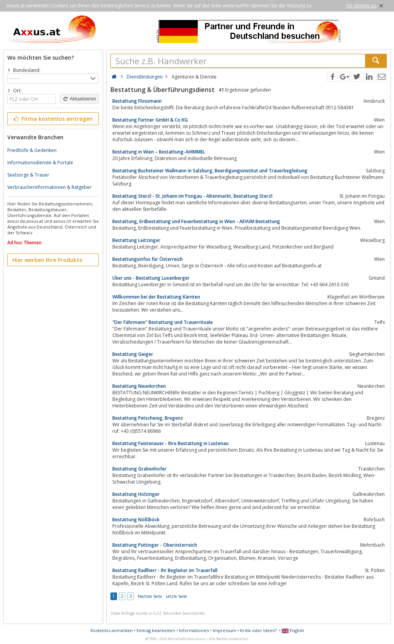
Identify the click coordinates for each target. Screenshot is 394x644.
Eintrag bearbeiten (156, 630)
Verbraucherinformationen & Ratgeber (49, 187)
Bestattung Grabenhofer (139, 468)
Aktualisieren (79, 99)
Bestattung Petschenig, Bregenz (147, 418)
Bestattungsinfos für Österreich (147, 259)
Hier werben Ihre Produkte (47, 260)
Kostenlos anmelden (111, 630)
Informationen (194, 630)
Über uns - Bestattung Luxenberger (151, 278)
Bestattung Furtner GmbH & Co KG (150, 120)
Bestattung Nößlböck (136, 519)
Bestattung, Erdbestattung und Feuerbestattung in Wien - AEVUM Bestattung (196, 221)
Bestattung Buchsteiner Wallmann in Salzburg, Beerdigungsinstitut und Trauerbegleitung (209, 170)
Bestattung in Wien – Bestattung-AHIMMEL (158, 151)
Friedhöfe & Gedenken (32, 150)
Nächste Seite (150, 596)
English (293, 630)
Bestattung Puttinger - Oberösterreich (154, 545)
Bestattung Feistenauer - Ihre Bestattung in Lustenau (170, 443)
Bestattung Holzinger (136, 494)
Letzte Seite (176, 596)
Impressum (224, 630)
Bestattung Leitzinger (136, 240)
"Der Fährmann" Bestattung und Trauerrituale (162, 322)
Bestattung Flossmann (137, 101)
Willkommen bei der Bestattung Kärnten (156, 297)
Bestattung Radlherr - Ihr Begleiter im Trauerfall (164, 570)
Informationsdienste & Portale (40, 162)
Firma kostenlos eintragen (52, 118)
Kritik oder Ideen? (258, 630)
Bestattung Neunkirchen (139, 386)
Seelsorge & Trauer (28, 175)
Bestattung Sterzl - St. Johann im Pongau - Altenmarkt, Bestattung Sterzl (192, 196)
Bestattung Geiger (132, 354)
